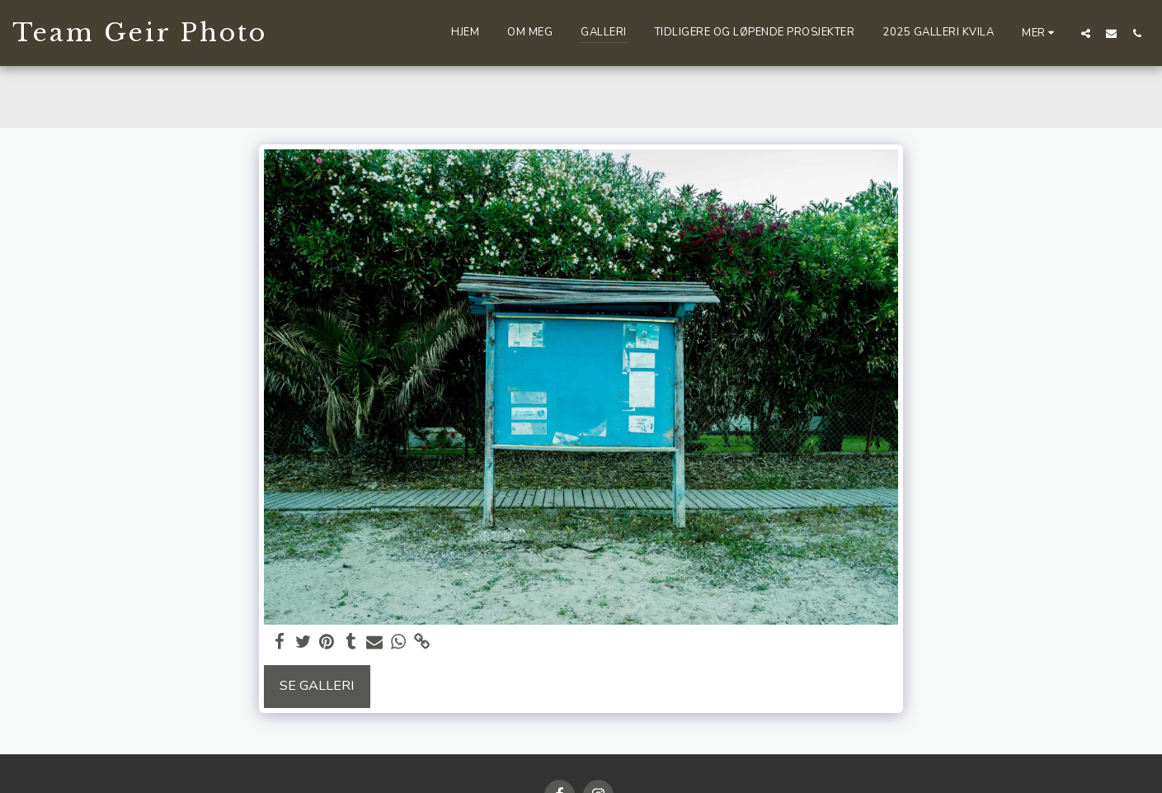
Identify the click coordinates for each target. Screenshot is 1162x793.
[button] (1086, 33)
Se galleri (317, 685)
